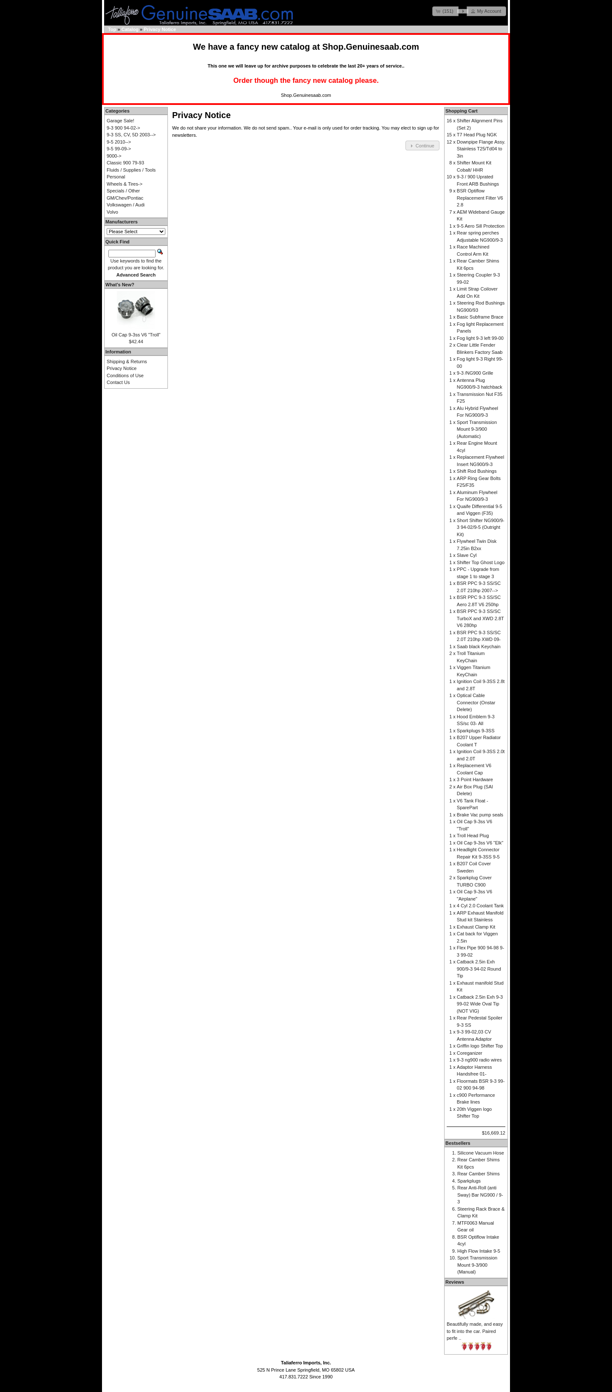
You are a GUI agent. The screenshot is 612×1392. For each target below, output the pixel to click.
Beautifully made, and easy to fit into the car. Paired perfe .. (475, 1331)
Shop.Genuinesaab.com (370, 46)
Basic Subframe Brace (480, 316)
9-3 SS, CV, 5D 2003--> (131, 134)
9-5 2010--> (119, 141)
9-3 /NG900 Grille (475, 373)
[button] (445, 11)
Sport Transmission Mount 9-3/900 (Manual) (477, 1264)
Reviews (454, 1282)
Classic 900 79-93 (125, 162)
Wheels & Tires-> (124, 183)
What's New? (119, 284)
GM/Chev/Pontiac (125, 197)
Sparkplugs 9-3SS (476, 730)
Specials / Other (123, 190)
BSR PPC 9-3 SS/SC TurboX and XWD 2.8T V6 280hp (480, 618)
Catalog (130, 29)
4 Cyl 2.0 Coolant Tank (480, 905)
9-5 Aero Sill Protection (480, 226)
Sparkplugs (469, 1180)
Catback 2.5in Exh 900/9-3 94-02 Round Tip (479, 968)
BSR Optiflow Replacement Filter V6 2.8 (480, 197)
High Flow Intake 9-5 (478, 1251)
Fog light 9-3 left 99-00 (480, 338)
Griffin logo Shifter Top (480, 1045)
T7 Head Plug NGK (477, 134)
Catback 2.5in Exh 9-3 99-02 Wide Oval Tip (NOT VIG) (480, 1004)
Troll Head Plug (473, 835)
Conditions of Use (125, 375)
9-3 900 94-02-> (123, 127)
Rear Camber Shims (478, 1173)
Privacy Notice (160, 29)
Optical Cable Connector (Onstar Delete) (476, 702)
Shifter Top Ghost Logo (480, 562)
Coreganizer (469, 1053)
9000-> (114, 155)
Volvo (112, 212)
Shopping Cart (461, 110)
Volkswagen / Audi (125, 204)
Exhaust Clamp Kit (476, 926)
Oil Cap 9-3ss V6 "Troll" (136, 334)
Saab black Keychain (479, 646)
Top (112, 29)
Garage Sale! (120, 120)
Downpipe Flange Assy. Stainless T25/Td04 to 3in (481, 148)
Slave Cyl (466, 555)
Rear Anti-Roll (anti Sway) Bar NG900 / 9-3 (480, 1194)
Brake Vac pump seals (480, 814)
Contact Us (118, 382)
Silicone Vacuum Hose (480, 1152)
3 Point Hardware (475, 779)
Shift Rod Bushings (477, 471)
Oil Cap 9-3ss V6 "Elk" (480, 842)
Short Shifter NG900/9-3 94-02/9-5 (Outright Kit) (480, 527)
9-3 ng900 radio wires (479, 1059)
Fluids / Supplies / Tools (131, 169)
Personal (116, 176)
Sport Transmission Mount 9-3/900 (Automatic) (477, 429)
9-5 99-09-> (119, 148)
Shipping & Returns (127, 361)
